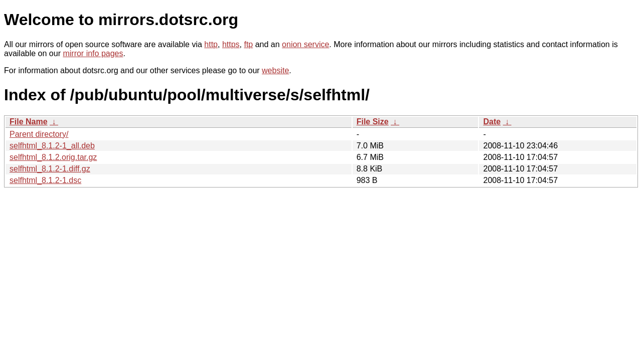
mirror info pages (93, 53)
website (275, 70)
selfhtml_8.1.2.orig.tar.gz (53, 157)
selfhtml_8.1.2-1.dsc (45, 180)
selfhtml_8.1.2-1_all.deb (52, 145)
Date (492, 121)
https (231, 44)
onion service (305, 44)
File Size (373, 121)
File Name (29, 121)
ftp (248, 44)
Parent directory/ (39, 134)
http (211, 44)
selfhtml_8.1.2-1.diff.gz (50, 168)
